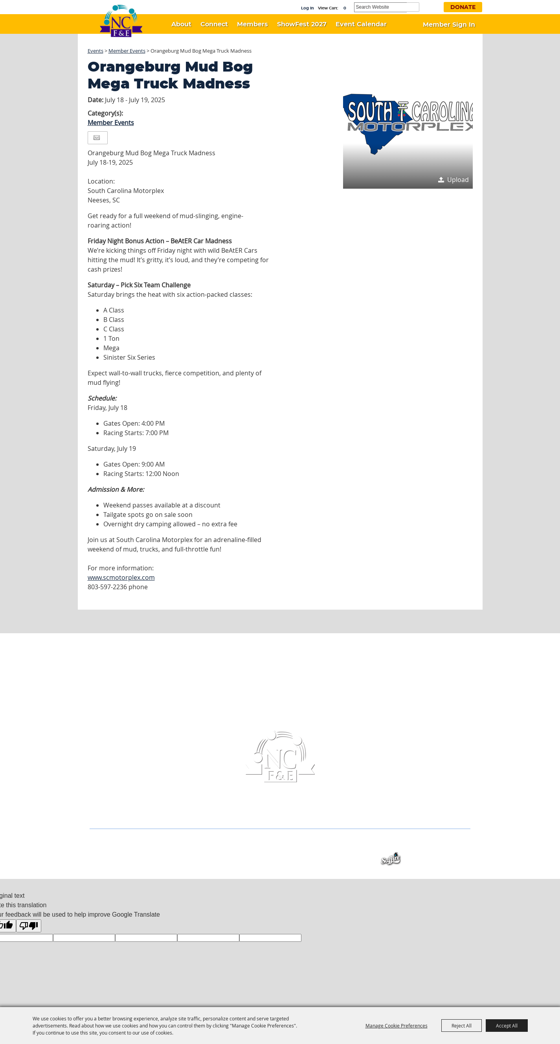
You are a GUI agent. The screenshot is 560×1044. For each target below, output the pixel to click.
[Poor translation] (28, 925)
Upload (458, 179)
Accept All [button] (507, 1025)
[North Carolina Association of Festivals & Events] (121, 21)
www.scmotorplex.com (121, 577)
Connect (214, 24)
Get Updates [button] (432, 6)
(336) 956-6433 (240, 813)
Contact (334, 844)
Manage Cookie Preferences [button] (396, 1025)
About (181, 24)
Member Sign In (449, 25)
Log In (307, 8)
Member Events (126, 50)
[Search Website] (380, 7)
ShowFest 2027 (302, 24)
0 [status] (344, 8)
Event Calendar (361, 24)
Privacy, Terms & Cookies (419, 844)
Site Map (365, 844)
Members (252, 24)
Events (95, 50)
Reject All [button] (462, 1025)
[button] (408, 124)
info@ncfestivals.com (309, 813)
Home (116, 844)
